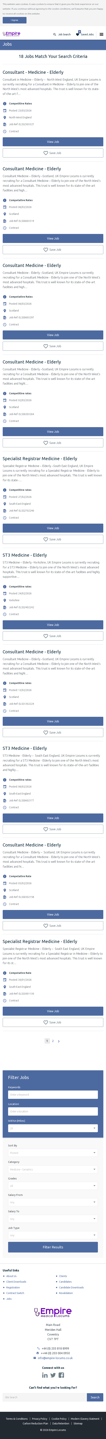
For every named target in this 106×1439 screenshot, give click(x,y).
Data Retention (60, 1423)
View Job (53, 141)
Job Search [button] (64, 34)
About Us (11, 1276)
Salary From (15, 1194)
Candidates (65, 1281)
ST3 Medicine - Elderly (25, 555)
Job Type (13, 1227)
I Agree (14, 20)
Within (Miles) (16, 1120)
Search (95, 1397)
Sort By (12, 1145)
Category (13, 1161)
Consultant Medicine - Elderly (32, 168)
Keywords (14, 1087)
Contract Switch (15, 1293)
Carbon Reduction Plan (35, 1423)
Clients (63, 1276)
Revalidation (66, 1293)
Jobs (9, 1298)
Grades (12, 1178)
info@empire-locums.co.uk (53, 1358)
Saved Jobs (86, 33)
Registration (13, 1287)
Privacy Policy (39, 1418)
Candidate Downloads (71, 1287)
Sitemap (78, 1423)
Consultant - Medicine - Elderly (33, 72)
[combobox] (53, 1128)
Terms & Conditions (17, 1418)
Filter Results (53, 1247)
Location (13, 1103)
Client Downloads (16, 1281)
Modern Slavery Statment (85, 1418)
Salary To (13, 1211)
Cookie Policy (59, 1418)
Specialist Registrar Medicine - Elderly (40, 458)
